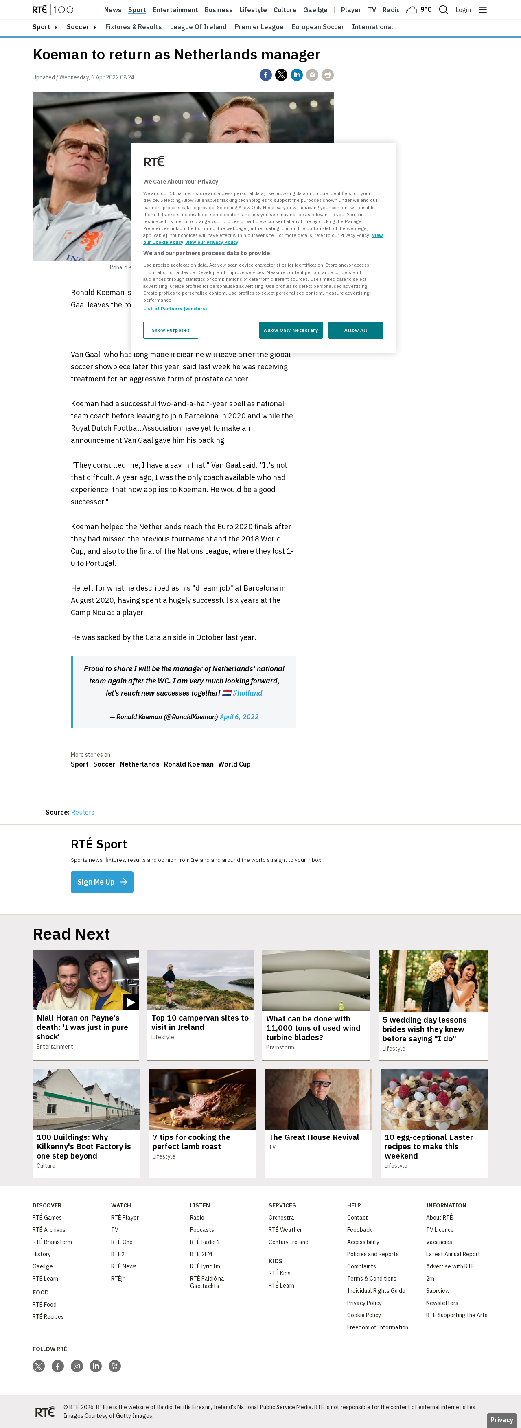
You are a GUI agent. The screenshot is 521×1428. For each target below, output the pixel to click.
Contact (357, 1217)
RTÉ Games (47, 1217)
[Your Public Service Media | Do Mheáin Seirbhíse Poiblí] (45, 1412)
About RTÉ (439, 1217)
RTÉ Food (45, 1304)
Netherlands (140, 764)
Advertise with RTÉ (450, 1266)
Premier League (259, 27)
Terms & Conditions (371, 1278)
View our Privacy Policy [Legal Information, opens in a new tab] (211, 242)
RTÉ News (124, 1266)
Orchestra (281, 1217)
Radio (392, 10)
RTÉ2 (118, 1254)
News (113, 10)
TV (114, 1229)
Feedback (359, 1229)
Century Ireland (289, 1242)
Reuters (82, 812)
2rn (430, 1278)
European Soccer (318, 27)
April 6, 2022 (239, 717)
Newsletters (442, 1303)
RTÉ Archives (49, 1229)
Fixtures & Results (133, 27)
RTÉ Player (125, 1217)
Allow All (355, 330)
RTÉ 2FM (201, 1254)
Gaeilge (315, 10)
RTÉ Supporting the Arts (457, 1315)
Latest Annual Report (453, 1254)
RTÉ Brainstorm (52, 1242)
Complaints (361, 1266)
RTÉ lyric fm (205, 1266)
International (372, 27)
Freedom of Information (377, 1327)
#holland (247, 693)
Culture (285, 10)
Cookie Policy (364, 1315)
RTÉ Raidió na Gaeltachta (207, 1282)
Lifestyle (253, 10)
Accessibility (363, 1242)
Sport (137, 10)
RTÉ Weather (285, 1229)
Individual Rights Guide (376, 1290)
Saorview (438, 1290)
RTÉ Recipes (48, 1317)
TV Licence (440, 1229)
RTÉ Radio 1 (205, 1242)
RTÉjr (118, 1278)
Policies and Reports (373, 1254)
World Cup (234, 764)
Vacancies (439, 1242)
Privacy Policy (364, 1303)
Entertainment (175, 10)
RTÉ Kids (280, 1273)
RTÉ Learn (45, 1278)
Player (351, 10)
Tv (372, 10)
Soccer (78, 27)
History (42, 1254)
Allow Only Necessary (291, 330)
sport (41, 27)
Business (219, 10)
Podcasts (202, 1229)
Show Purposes (171, 330)
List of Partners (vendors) (175, 308)
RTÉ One (122, 1242)
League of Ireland (198, 27)
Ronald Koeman (189, 764)
